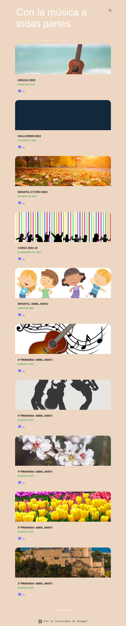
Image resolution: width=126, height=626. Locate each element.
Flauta (64, 40)
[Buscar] (110, 10)
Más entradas (63, 610)
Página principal (25, 40)
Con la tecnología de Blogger (63, 621)
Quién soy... (47, 40)
